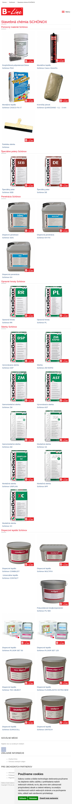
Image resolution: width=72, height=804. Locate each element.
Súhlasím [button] (22, 798)
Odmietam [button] (33, 798)
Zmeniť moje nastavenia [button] (49, 798)
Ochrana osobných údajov (16, 761)
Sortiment (12, 2)
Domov (4, 2)
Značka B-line (12, 759)
